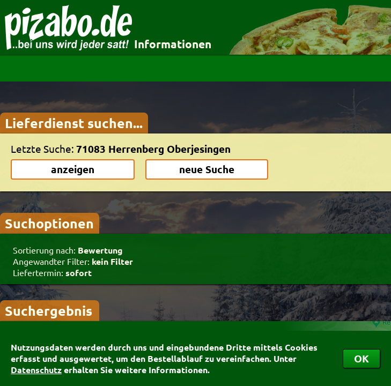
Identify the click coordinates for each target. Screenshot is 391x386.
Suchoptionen (49, 223)
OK (361, 358)
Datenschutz (36, 369)
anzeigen (72, 169)
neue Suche (206, 169)
